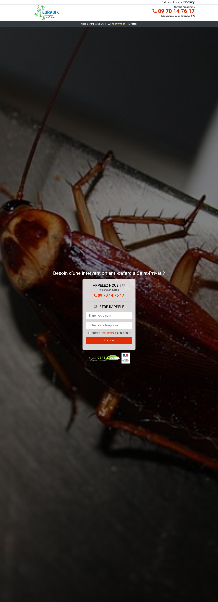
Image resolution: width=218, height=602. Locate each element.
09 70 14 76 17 (173, 11)
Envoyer (109, 340)
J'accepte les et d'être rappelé (110, 333)
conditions (109, 333)
